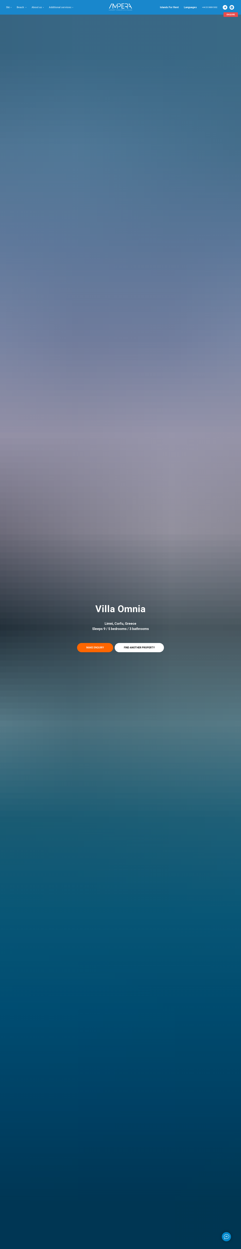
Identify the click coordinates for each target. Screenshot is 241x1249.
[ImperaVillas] (225, 7)
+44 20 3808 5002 (209, 7)
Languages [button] (190, 7)
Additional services (60, 7)
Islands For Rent (169, 7)
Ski (8, 7)
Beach (21, 7)
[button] (95, 647)
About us (37, 7)
